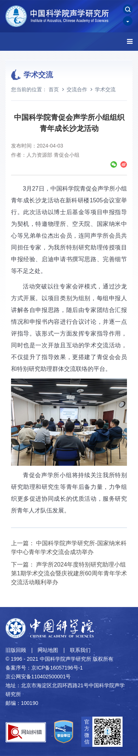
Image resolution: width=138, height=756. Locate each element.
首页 (54, 89)
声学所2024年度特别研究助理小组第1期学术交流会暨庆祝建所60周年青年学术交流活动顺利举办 (69, 573)
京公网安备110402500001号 (38, 676)
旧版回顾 (16, 650)
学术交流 (105, 89)
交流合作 (77, 89)
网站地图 (48, 650)
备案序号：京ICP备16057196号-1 (44, 668)
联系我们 (80, 650)
